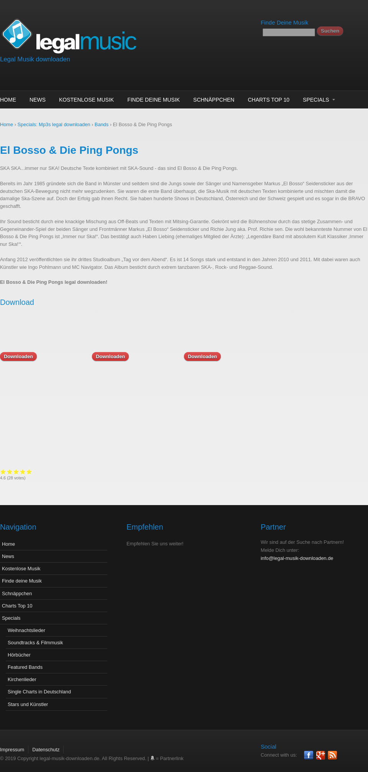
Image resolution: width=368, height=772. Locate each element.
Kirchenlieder (22, 674)
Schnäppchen (213, 100)
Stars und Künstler (28, 698)
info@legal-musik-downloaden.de (297, 552)
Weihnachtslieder (26, 624)
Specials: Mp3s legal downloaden (54, 124)
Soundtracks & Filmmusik (35, 637)
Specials (316, 100)
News (38, 100)
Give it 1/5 (279, 471)
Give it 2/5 (286, 471)
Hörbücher (19, 649)
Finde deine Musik (153, 100)
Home (8, 100)
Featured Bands (25, 661)
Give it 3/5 (292, 471)
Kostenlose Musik (86, 100)
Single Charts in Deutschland (39, 686)
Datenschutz (45, 744)
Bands (101, 124)
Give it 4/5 (299, 471)
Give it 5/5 (305, 471)
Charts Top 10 (268, 100)
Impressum (12, 744)
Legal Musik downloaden (35, 59)
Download (17, 302)
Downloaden (18, 356)
